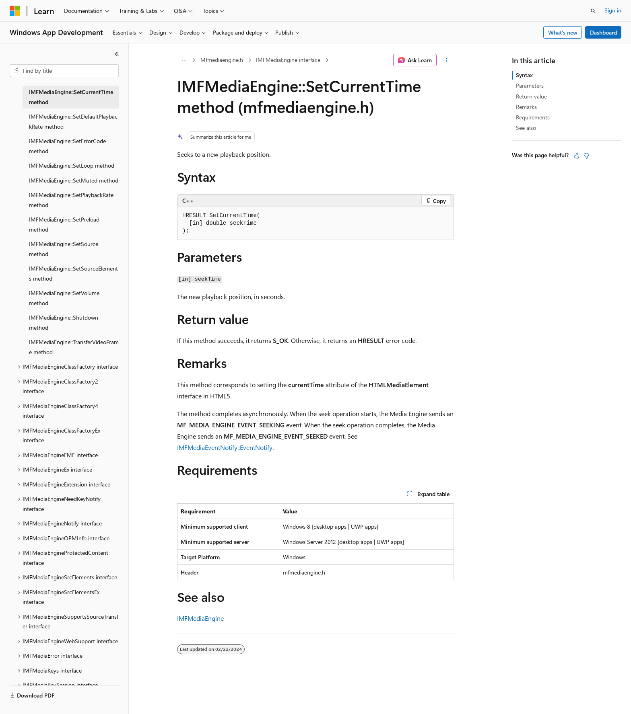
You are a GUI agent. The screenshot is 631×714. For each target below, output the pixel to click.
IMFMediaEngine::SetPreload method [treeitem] (64, 224)
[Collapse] (116, 54)
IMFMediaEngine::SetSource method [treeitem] (63, 249)
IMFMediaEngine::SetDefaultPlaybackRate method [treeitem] (73, 121)
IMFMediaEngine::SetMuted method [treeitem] (73, 180)
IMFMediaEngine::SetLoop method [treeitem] (71, 165)
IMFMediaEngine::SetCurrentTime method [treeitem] (71, 97)
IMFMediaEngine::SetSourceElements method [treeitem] (73, 273)
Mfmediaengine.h (221, 60)
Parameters (530, 85)
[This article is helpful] (577, 155)
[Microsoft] (15, 11)
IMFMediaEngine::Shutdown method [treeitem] (63, 322)
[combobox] (64, 70)
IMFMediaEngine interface (288, 60)
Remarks (526, 107)
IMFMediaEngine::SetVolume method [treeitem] (64, 298)
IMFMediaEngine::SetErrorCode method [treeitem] (67, 146)
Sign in (612, 10)
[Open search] (593, 11)
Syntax (524, 75)
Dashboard (603, 32)
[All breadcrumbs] (184, 60)
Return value (531, 96)
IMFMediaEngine (200, 618)
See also (526, 127)
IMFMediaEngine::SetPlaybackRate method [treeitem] (71, 200)
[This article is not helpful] (586, 155)
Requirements (533, 117)
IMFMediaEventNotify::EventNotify (224, 447)
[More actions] (447, 60)
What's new (562, 32)
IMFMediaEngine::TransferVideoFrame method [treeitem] (74, 347)
